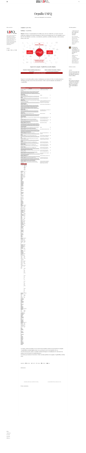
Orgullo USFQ (37, 17)
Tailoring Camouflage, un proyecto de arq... (31, 381)
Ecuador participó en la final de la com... (54, 381)
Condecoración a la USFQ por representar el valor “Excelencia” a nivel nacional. (30, 156)
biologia (70, 78)
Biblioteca (8, 438)
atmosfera (70, 70)
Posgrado (8, 436)
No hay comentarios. (48, 17)
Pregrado (8, 434)
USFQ (8, 431)
